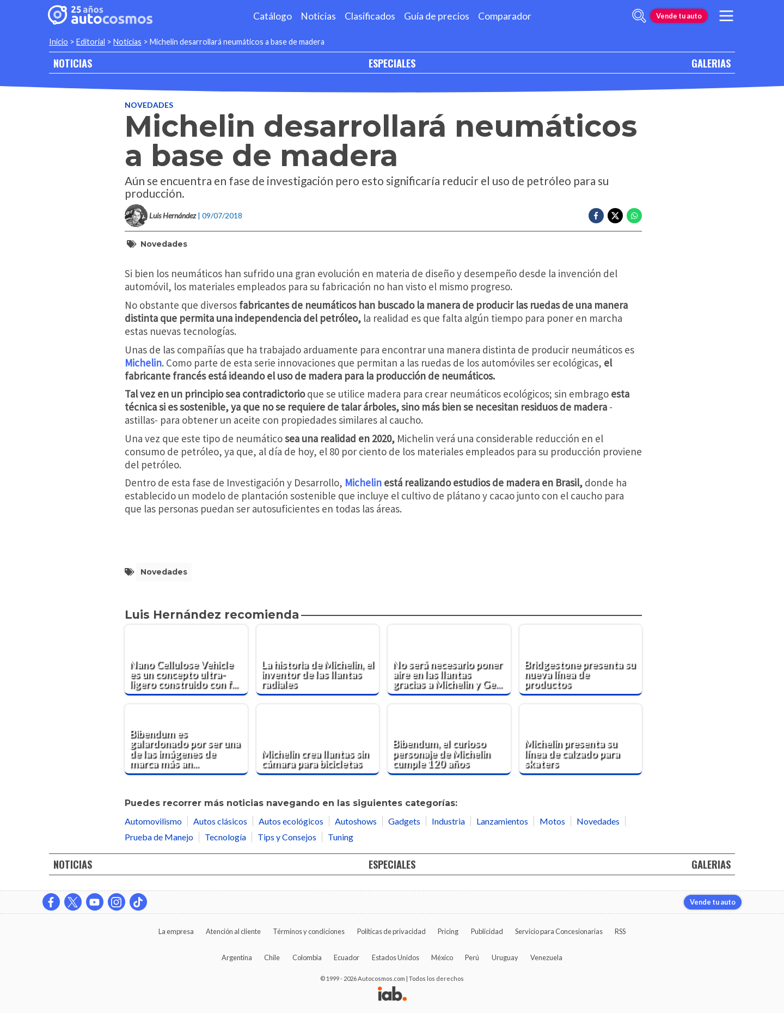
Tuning (340, 837)
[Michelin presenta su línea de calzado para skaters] (580, 739)
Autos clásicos (220, 821)
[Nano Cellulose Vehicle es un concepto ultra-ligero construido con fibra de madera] (186, 660)
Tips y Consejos (287, 837)
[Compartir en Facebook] (596, 215)
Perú (472, 957)
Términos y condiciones (309, 931)
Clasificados (370, 16)
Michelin (143, 362)
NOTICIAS (72, 63)
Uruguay (505, 957)
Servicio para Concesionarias (559, 931)
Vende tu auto (679, 15)
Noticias (318, 16)
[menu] (726, 16)
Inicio (58, 41)
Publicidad (487, 931)
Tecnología (225, 837)
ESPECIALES (392, 63)
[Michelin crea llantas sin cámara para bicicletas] (317, 739)
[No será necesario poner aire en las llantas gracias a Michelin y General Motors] (449, 660)
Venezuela (546, 957)
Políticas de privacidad (391, 931)
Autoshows (356, 821)
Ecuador (346, 957)
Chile (272, 957)
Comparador (504, 16)
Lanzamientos (502, 821)
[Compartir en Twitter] (615, 215)
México (442, 957)
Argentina (237, 957)
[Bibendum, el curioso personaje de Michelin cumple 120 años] (449, 739)
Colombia (307, 957)
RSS (620, 931)
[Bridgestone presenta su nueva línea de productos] (580, 660)
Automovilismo (153, 821)
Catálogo (272, 16)
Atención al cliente (233, 931)
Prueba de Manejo (159, 837)
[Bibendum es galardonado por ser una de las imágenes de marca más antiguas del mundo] (186, 739)
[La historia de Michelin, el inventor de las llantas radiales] (317, 660)
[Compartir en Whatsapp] (634, 215)
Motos (552, 821)
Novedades (149, 104)
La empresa (176, 931)
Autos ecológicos (291, 821)
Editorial (90, 41)
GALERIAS (711, 63)
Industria (448, 821)
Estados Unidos (395, 957)
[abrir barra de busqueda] (639, 15)
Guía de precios (436, 16)
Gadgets (404, 821)
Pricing (448, 931)
